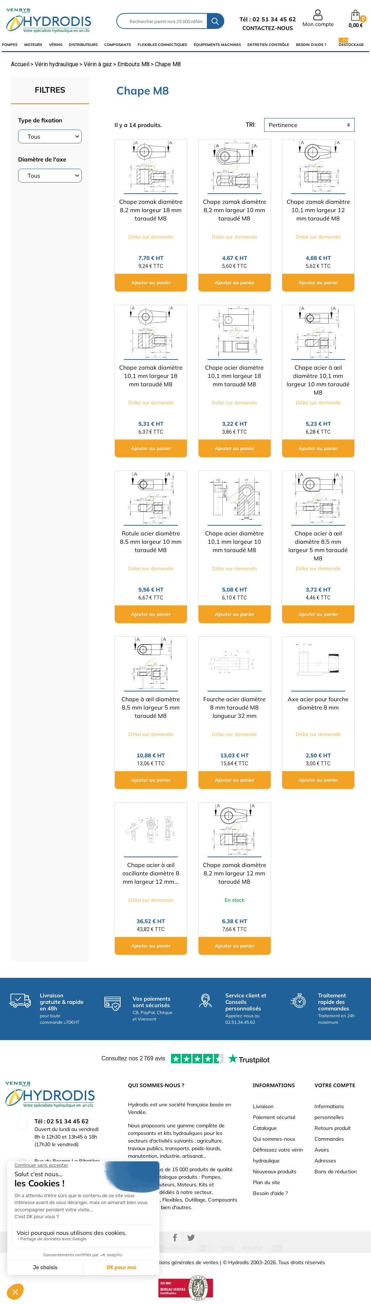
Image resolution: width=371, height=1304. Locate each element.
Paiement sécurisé (274, 1117)
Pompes (9, 44)
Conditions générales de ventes (181, 1262)
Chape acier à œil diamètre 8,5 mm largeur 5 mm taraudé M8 (318, 546)
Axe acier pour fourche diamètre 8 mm (318, 703)
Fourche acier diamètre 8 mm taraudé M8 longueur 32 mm (234, 707)
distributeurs (83, 44)
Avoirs (321, 1150)
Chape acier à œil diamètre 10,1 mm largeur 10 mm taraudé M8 (318, 380)
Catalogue (265, 1128)
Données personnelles (115, 1262)
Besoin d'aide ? (311, 44)
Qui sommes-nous (274, 1139)
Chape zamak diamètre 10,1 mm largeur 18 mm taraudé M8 (151, 376)
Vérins (55, 44)
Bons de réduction (335, 1171)
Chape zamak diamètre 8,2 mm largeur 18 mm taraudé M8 (151, 210)
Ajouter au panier (151, 282)
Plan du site (266, 1182)
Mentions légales (65, 1262)
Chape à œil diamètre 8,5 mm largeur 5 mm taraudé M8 (150, 707)
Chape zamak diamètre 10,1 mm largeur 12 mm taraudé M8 (318, 210)
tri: (251, 124)
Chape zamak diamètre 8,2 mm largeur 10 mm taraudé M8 (234, 210)
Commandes (329, 1139)
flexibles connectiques (162, 44)
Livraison (263, 1106)
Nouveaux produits (274, 1171)
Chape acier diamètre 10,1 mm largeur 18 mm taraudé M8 (234, 376)
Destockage (351, 44)
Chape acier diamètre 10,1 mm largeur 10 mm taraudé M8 (234, 542)
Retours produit (332, 1128)
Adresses (325, 1160)
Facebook (175, 1238)
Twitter (191, 1238)
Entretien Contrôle (268, 44)
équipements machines (217, 44)
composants (117, 44)
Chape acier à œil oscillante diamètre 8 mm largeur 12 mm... (150, 873)
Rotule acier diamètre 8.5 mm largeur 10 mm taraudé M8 (151, 542)
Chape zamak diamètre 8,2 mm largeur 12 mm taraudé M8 (234, 873)
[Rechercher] (162, 21)
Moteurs (33, 44)
